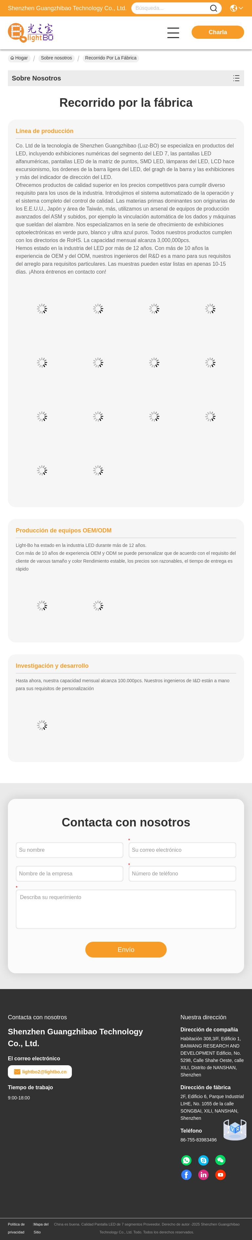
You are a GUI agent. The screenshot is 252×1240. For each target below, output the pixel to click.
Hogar (19, 57)
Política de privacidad (16, 1228)
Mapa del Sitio (41, 1228)
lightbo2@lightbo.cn (40, 1071)
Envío (125, 949)
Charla (218, 32)
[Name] (214, 8)
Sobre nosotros (56, 57)
